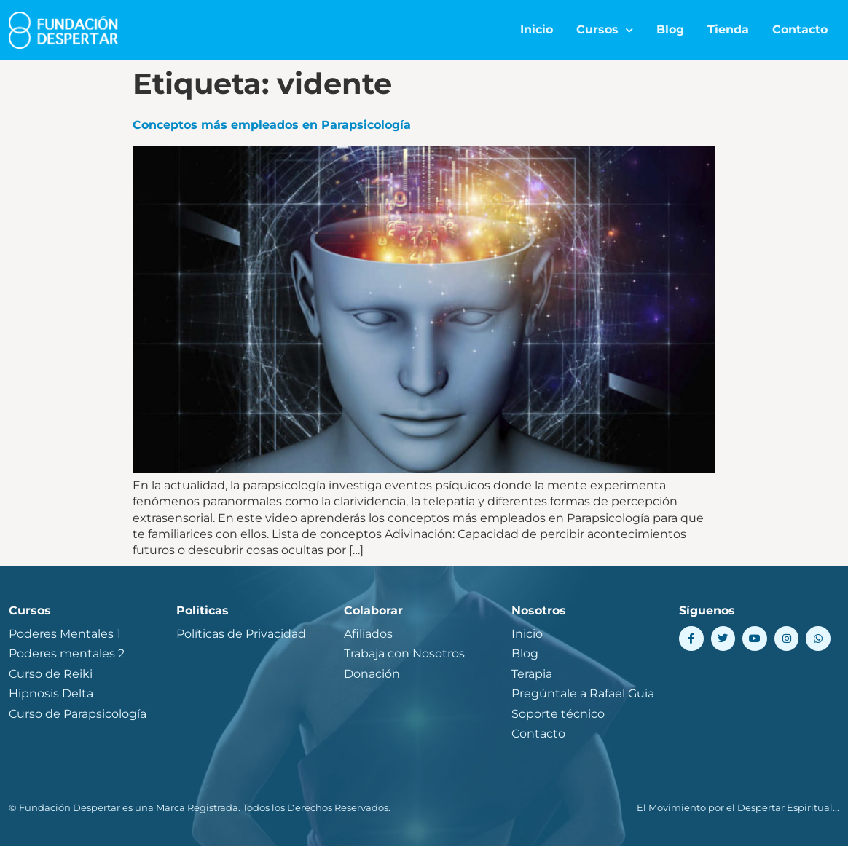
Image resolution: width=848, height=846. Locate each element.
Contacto (800, 29)
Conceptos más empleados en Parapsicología (272, 125)
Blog (670, 29)
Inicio (536, 29)
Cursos (604, 30)
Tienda (728, 29)
